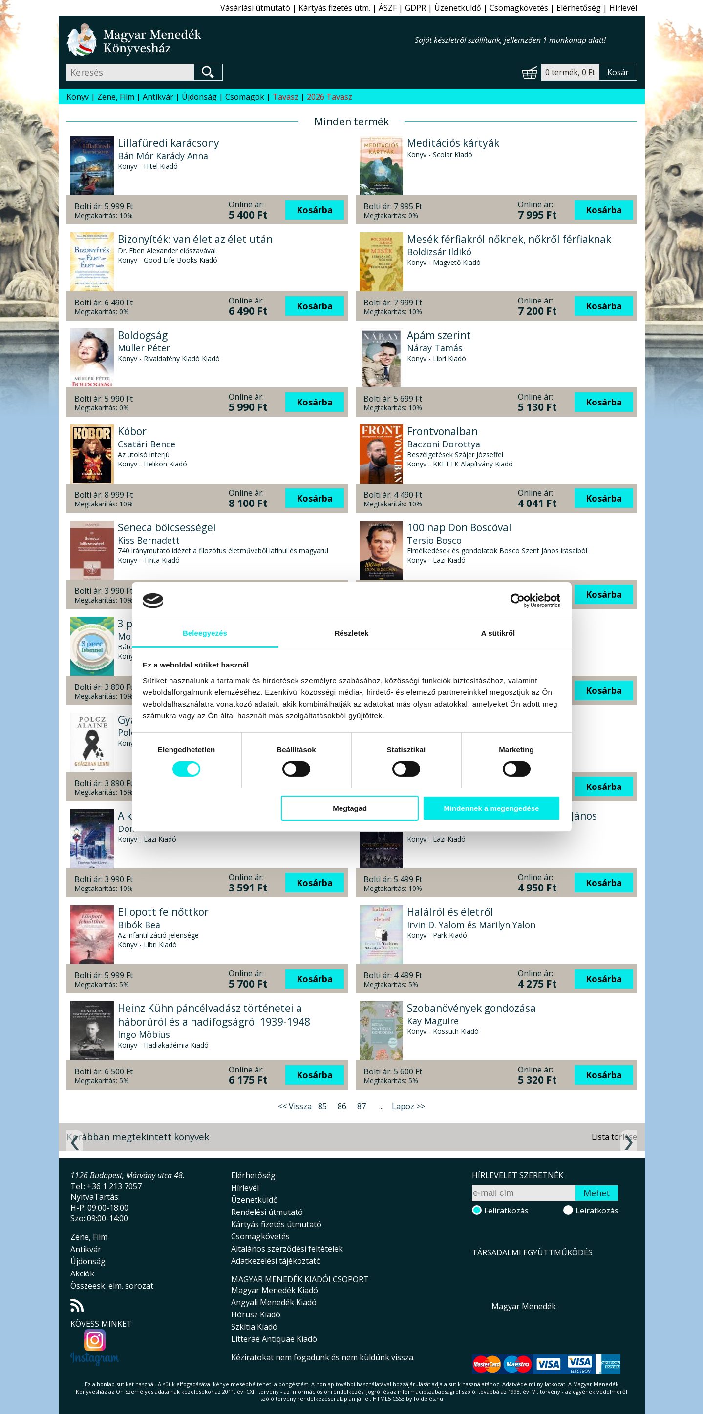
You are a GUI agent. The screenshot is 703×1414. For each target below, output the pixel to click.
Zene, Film (115, 96)
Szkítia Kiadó (254, 1326)
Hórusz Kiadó (255, 1314)
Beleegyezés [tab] (205, 633)
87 (361, 1106)
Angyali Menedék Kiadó (274, 1302)
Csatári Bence (146, 444)
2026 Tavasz (329, 96)
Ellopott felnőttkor (163, 912)
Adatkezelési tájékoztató (276, 1260)
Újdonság (199, 96)
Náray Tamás (435, 348)
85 (322, 1106)
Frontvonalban (442, 431)
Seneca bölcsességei (167, 527)
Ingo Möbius (144, 1034)
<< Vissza (295, 1106)
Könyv (77, 96)
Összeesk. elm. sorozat (111, 1285)
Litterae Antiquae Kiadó (274, 1338)
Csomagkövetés (519, 7)
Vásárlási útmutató (255, 7)
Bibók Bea (139, 924)
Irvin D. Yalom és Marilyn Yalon (471, 924)
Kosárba (315, 210)
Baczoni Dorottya (443, 444)
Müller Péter (144, 348)
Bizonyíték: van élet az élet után (195, 239)
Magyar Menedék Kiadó (274, 1290)
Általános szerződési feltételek (287, 1248)
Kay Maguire (433, 1021)
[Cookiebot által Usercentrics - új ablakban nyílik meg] (517, 600)
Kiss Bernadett (149, 540)
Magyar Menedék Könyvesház (240, 39)
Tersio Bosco (434, 540)
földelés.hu (428, 1398)
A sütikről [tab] (498, 633)
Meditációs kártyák (453, 143)
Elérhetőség (578, 7)
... (381, 1106)
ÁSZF (388, 7)
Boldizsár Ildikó (439, 252)
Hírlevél (623, 7)
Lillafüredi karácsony (168, 143)
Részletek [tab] (351, 633)
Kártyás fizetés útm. (334, 7)
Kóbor (132, 431)
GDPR (415, 7)
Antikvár (158, 96)
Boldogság (143, 335)
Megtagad (350, 808)
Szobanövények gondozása (471, 1008)
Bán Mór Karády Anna (163, 156)
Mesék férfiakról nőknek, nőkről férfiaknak (509, 239)
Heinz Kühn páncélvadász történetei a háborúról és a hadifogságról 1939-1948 (214, 1015)
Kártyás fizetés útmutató (276, 1224)
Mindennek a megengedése (491, 808)
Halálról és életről (450, 912)
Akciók (82, 1273)
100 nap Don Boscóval (459, 527)
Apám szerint (439, 335)
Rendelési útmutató (267, 1212)
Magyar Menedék (523, 1306)
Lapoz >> (408, 1106)
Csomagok (244, 96)
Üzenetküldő (457, 7)
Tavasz (285, 96)
